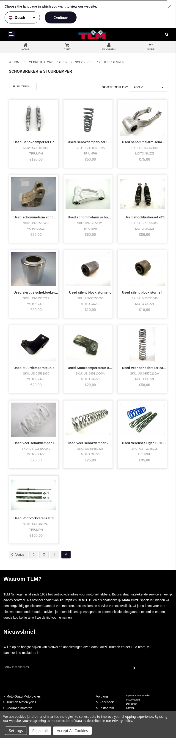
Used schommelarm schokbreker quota (45, 217)
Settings (16, 730)
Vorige (17, 554)
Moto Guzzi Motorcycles (23, 696)
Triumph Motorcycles (21, 702)
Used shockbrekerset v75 (144, 217)
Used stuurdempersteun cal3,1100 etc (43, 368)
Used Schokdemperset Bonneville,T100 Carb (49, 142)
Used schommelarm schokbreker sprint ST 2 (103, 217)
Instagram (107, 708)
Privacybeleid (133, 699)
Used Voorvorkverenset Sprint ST (40, 518)
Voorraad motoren (19, 708)
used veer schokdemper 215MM (93, 443)
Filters (21, 86)
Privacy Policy (122, 720)
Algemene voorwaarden (138, 695)
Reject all (40, 730)
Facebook (107, 702)
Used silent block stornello (90, 292)
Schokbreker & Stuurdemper (99, 62)
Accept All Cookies (72, 730)
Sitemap (130, 708)
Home (17, 62)
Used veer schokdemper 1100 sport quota (46, 443)
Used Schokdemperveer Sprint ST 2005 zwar (103, 142)
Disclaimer (131, 704)
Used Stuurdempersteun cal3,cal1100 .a (99, 368)
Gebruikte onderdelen (48, 62)
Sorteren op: (115, 87)
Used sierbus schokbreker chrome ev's (44, 292)
